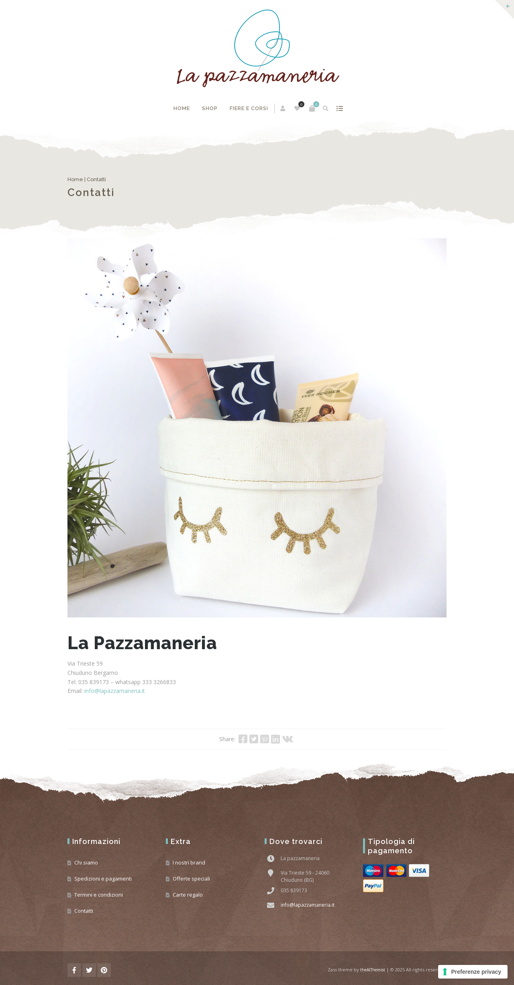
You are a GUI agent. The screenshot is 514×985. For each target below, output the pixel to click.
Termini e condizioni (98, 894)
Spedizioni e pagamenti (103, 878)
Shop (210, 108)
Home (181, 108)
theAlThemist (372, 970)
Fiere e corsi (249, 108)
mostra (340, 108)
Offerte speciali (191, 878)
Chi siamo (86, 862)
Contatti (83, 910)
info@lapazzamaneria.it (114, 691)
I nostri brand (189, 862)
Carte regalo (188, 894)
